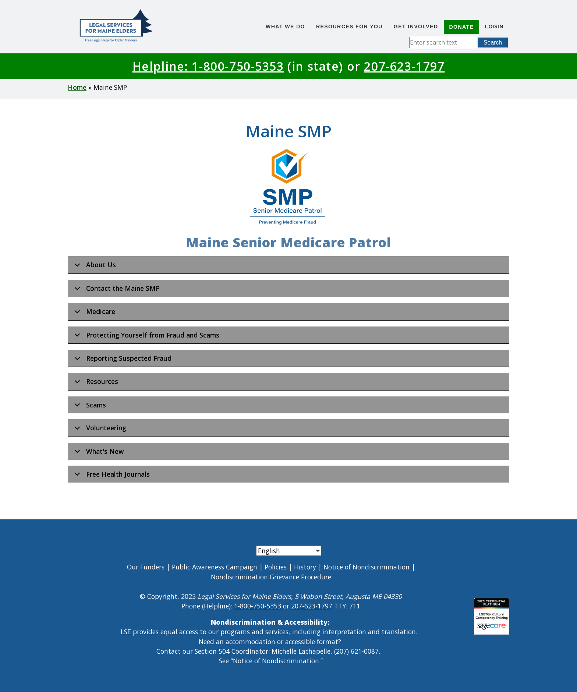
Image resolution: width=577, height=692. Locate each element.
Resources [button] (95, 383)
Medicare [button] (93, 313)
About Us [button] (94, 266)
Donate (461, 27)
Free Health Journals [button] (111, 476)
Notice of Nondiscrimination (366, 566)
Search (493, 42)
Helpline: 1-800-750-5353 (208, 66)
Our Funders (145, 566)
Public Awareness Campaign (214, 566)
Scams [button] (89, 406)
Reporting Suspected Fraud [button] (121, 360)
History (305, 566)
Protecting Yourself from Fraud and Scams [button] (145, 337)
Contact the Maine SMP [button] (116, 290)
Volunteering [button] (99, 430)
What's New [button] (98, 453)
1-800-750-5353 (257, 605)
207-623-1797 (404, 66)
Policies (276, 566)
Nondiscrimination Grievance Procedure (271, 576)
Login (494, 26)
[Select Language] (288, 551)
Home (77, 87)
